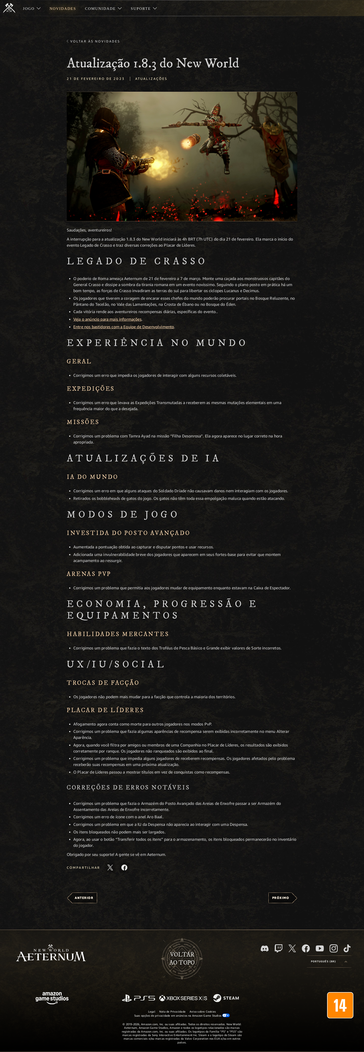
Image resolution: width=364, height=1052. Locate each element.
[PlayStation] (138, 998)
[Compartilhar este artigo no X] (110, 867)
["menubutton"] (31, 8)
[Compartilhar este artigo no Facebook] (124, 867)
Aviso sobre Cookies (203, 1011)
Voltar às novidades (95, 41)
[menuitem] (31, 8)
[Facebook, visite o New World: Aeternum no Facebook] (306, 948)
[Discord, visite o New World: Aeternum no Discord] (265, 948)
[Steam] (226, 998)
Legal (151, 1011)
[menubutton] (329, 961)
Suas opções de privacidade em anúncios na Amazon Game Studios (182, 1015)
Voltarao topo (182, 959)
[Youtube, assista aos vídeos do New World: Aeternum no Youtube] (320, 948)
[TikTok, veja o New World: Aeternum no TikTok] (347, 948)
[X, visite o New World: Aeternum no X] (292, 948)
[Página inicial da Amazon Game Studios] (52, 999)
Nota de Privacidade (172, 1011)
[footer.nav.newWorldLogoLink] (51, 953)
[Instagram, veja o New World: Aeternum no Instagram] (334, 948)
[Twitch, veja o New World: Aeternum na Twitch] (279, 948)
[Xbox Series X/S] (183, 998)
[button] (182, 156)
